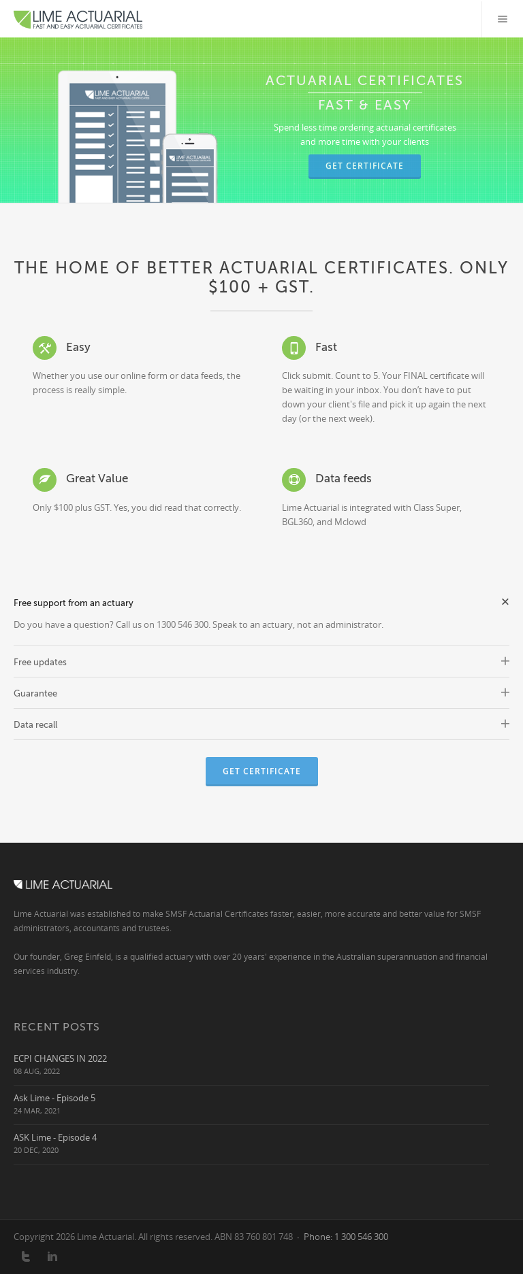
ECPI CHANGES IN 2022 (60, 1058)
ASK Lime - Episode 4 (55, 1137)
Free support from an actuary (261, 601)
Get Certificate (365, 165)
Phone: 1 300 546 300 (346, 1236)
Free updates (261, 662)
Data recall (261, 725)
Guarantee (261, 693)
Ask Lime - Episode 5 (54, 1097)
